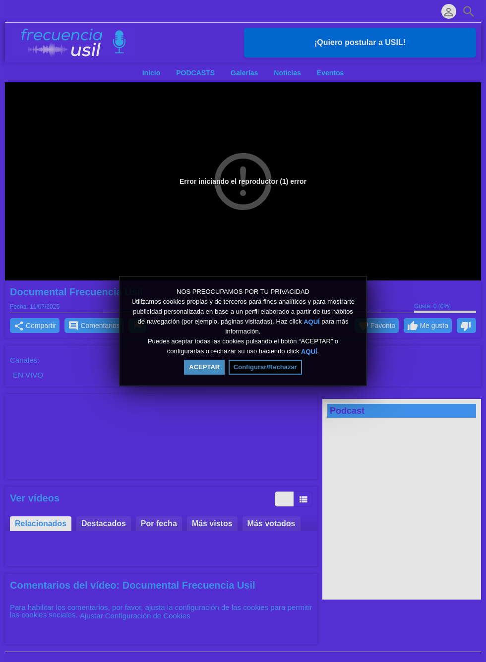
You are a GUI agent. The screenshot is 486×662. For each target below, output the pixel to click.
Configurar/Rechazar (265, 367)
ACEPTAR (204, 367)
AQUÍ (312, 321)
